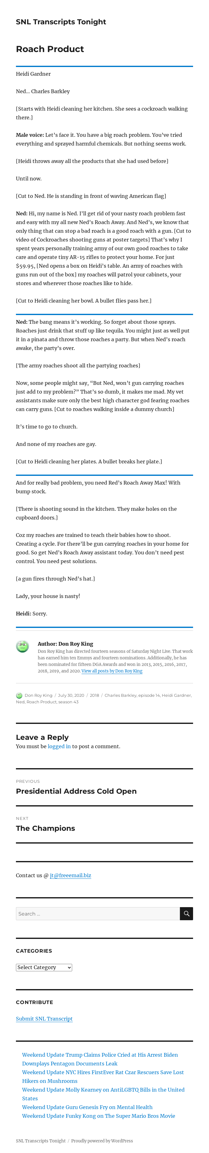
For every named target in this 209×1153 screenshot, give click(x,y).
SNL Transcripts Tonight (61, 21)
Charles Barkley (121, 695)
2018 (94, 695)
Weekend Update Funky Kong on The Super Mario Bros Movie (98, 1116)
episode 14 (149, 695)
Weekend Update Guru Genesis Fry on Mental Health (87, 1107)
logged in (59, 746)
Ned (20, 701)
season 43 (68, 701)
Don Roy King (38, 695)
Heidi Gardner (176, 695)
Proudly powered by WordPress (102, 1141)
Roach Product (42, 701)
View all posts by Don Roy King (112, 671)
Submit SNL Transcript (44, 1019)
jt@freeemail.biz (70, 875)
